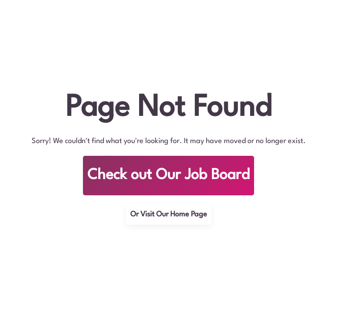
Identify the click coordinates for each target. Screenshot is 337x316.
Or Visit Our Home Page (168, 214)
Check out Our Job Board (168, 175)
